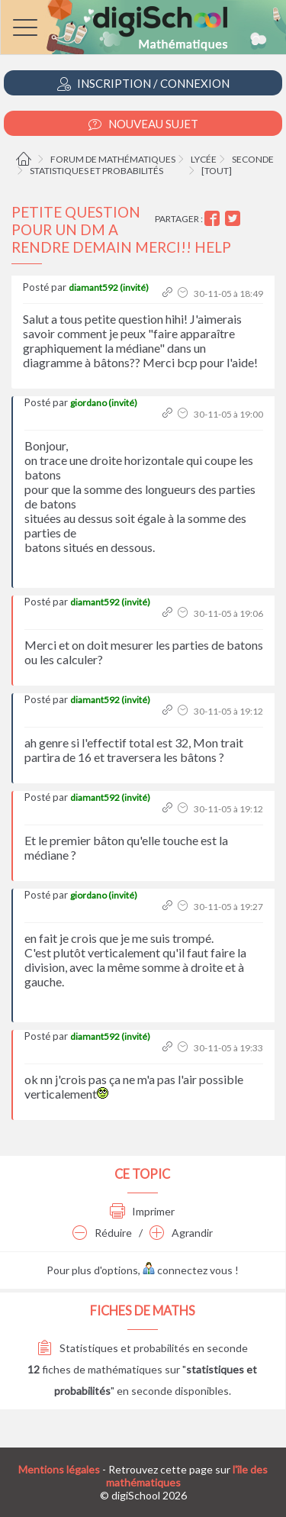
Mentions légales (59, 1469)
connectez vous (188, 1270)
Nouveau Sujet (143, 124)
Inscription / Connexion (143, 83)
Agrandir (181, 1232)
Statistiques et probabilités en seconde (142, 1347)
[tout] (216, 170)
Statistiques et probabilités (96, 170)
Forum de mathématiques (112, 159)
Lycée (204, 159)
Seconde (253, 159)
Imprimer (142, 1211)
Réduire (102, 1232)
